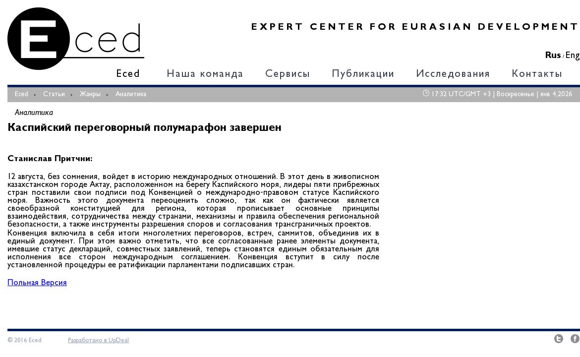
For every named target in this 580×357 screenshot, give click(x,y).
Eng (573, 56)
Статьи (54, 94)
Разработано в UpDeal (98, 341)
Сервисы (287, 74)
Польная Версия (37, 283)
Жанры (90, 94)
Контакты (537, 74)
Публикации (363, 74)
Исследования (453, 74)
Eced (128, 74)
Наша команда (205, 74)
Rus (553, 56)
